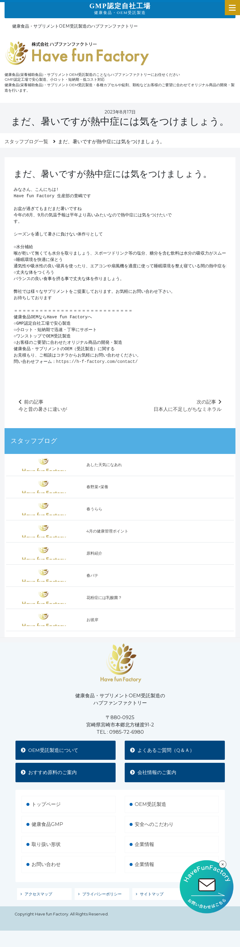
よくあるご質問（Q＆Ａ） (163, 750)
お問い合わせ (46, 865)
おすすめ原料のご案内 (49, 773)
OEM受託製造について (51, 750)
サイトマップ (152, 894)
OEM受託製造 (150, 804)
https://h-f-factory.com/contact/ (97, 361)
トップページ (46, 804)
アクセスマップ (38, 894)
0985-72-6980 (126, 732)
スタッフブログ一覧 (26, 141)
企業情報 (144, 844)
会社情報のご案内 (154, 773)
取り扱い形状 (46, 844)
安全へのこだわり (154, 824)
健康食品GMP (47, 824)
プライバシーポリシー (102, 894)
